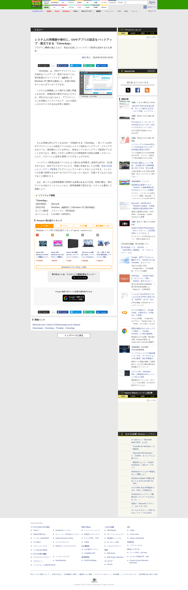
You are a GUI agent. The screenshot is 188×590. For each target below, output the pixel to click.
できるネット (38, 561)
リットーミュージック (92, 530)
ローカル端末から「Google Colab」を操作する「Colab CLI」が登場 (142, 312)
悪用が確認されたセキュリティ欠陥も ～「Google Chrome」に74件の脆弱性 (143, 331)
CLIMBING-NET (89, 553)
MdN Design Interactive (115, 557)
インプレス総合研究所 (41, 538)
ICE (128, 527)
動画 (126, 11)
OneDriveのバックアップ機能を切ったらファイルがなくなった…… (143, 496)
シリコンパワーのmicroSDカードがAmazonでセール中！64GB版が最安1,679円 (143, 147)
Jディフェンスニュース (115, 534)
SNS (119, 11)
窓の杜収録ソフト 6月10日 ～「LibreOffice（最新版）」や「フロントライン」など (137, 250)
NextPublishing (60, 560)
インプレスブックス (62, 556)
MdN (106, 550)
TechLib (109, 564)
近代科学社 (85, 557)
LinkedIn (103, 65)
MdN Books (111, 553)
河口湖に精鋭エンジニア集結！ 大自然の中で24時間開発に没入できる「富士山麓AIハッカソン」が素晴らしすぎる (143, 168)
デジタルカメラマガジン (42, 557)
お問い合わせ (56, 574)
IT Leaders (37, 542)
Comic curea (134, 534)
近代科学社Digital (90, 560)
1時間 (123, 33)
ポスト (45, 65)
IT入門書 (83, 226)
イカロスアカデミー (114, 546)
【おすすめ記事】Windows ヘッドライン (140, 434)
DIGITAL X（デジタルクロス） (66, 546)
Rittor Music (86, 527)
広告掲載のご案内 (70, 574)
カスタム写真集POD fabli (139, 556)
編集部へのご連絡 (85, 574)
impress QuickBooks (137, 538)
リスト (53, 65)
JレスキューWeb (113, 542)
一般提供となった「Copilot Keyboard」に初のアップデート (142, 465)
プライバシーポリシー (102, 574)
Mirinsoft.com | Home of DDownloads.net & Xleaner (56, 325)
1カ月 (152, 33)
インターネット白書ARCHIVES (44, 565)
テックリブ (108, 561)
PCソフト (64, 226)
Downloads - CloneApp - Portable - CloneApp (54, 328)
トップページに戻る (73, 335)
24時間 (132, 33)
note (90, 65)
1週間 (143, 33)
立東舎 (86, 542)
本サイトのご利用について (39, 574)
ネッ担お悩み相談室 (40, 550)
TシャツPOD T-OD (91, 538)
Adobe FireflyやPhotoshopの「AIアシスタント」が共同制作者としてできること (143, 230)
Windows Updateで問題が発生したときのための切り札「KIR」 (142, 481)
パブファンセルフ (136, 545)
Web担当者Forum (39, 534)
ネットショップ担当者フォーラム (67, 534)
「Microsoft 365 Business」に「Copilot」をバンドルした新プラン (143, 455)
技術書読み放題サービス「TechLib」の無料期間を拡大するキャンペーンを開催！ (143, 187)
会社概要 (116, 574)
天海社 (132, 530)
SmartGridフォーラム (62, 530)
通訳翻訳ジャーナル (114, 538)
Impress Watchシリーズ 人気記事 (138, 393)
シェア (64, 65)
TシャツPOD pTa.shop (138, 552)
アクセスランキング (132, 30)
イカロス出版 (109, 527)
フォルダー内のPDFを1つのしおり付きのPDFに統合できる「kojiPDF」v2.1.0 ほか (143, 296)
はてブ (77, 65)
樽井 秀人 (86, 57)
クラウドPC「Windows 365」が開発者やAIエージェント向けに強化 (142, 374)
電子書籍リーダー (103, 226)
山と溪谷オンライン (91, 549)
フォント (134, 11)
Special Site (129, 71)
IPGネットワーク (133, 549)
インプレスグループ (129, 574)
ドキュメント (109, 11)
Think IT (36, 530)
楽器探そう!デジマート (92, 534)
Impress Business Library (64, 538)
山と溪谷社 (85, 546)
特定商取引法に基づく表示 (148, 574)
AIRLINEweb (111, 530)
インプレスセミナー (62, 542)
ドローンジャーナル (40, 546)
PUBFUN (130, 542)
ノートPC (44, 226)
